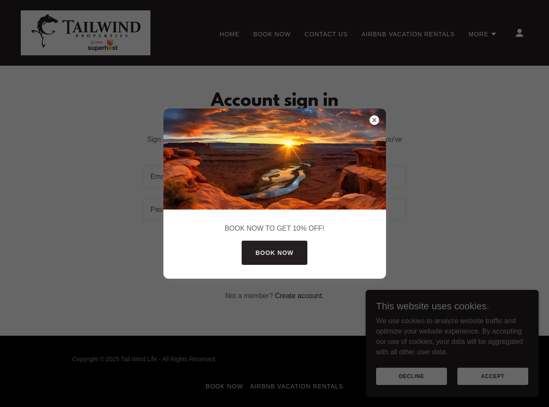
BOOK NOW (274, 252)
